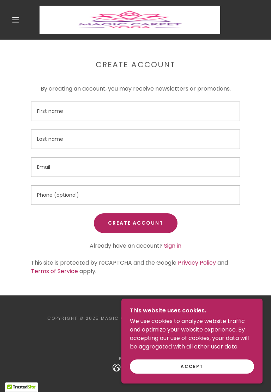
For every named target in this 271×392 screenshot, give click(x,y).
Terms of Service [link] (54, 271)
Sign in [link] (172, 246)
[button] (15, 20)
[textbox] (135, 111)
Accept (192, 366)
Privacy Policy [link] (197, 263)
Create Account (135, 222)
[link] (130, 20)
